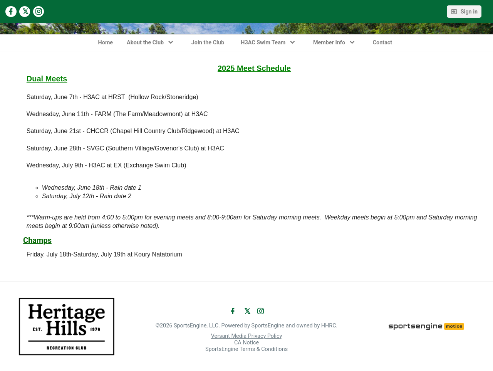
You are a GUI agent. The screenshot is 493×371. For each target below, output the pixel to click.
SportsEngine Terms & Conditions (246, 349)
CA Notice (246, 342)
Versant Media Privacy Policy (246, 336)
